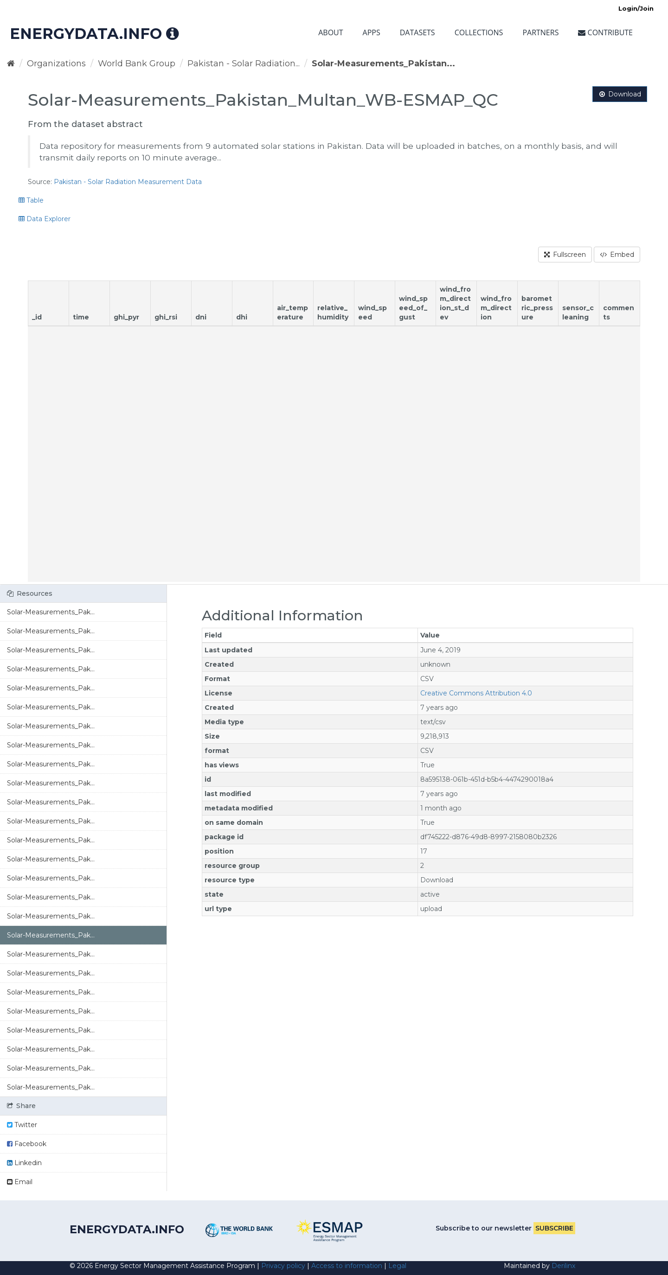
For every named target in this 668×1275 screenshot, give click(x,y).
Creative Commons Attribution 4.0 (476, 693)
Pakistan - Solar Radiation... (243, 63)
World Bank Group (136, 63)
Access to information (346, 1266)
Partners (540, 32)
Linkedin (24, 1163)
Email (19, 1182)
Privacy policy (283, 1266)
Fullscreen (565, 254)
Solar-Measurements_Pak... (51, 612)
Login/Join (636, 8)
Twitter (22, 1125)
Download (619, 94)
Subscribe (554, 1228)
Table (31, 200)
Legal (397, 1266)
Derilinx (563, 1266)
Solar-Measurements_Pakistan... (383, 63)
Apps (371, 32)
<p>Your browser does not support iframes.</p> (334, 431)
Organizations (56, 63)
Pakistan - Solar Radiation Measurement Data (128, 182)
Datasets (417, 32)
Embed (617, 254)
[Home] (11, 63)
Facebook (26, 1144)
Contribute (605, 32)
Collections (479, 32)
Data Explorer (45, 219)
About (330, 32)
